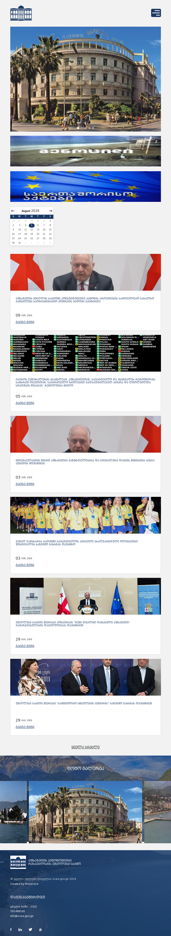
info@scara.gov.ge (21, 916)
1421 (34, 906)
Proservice (32, 883)
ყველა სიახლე (85, 747)
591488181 (17, 911)
